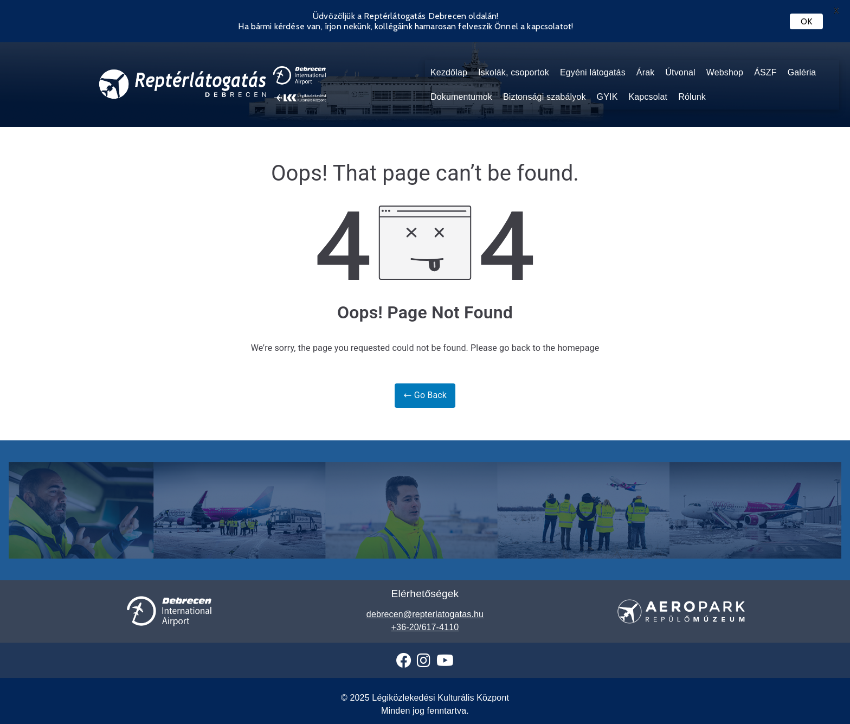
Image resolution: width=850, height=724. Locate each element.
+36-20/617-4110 (425, 627)
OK (806, 21)
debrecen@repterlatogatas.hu (425, 614)
